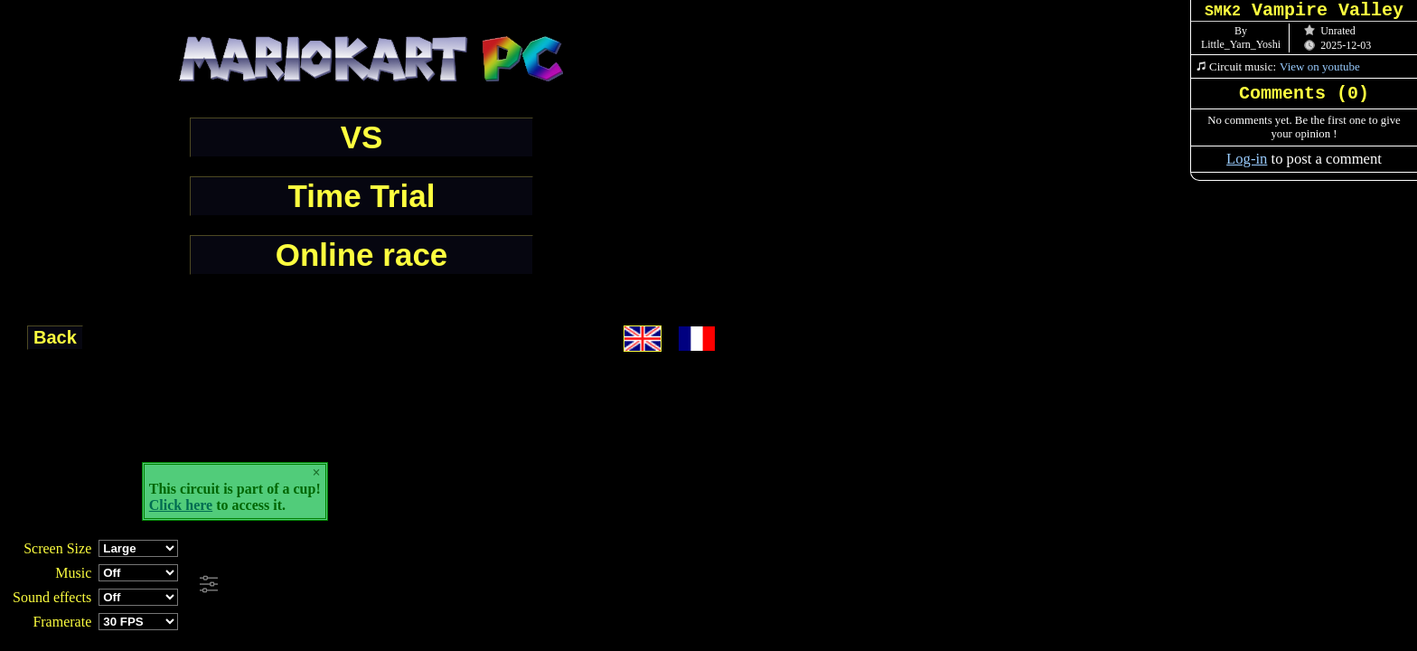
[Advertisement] (491, 585)
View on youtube (1320, 66)
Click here (180, 505)
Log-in (1246, 158)
